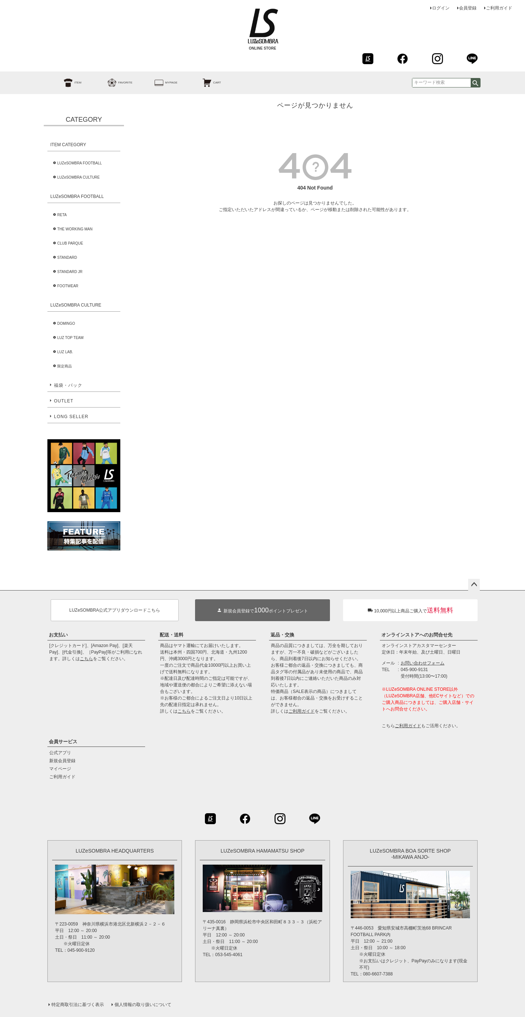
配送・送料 (171, 635)
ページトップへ (474, 585)
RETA (62, 215)
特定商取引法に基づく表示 (77, 1004)
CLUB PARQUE (70, 243)
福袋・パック (68, 385)
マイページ (60, 768)
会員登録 (468, 8)
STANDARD (67, 258)
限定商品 (64, 366)
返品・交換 (282, 635)
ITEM (64, 82)
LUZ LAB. (65, 352)
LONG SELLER (71, 416)
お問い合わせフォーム (422, 663)
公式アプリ (60, 752)
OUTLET (63, 401)
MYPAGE (158, 82)
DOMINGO (66, 324)
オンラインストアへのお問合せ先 (416, 635)
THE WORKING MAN (75, 229)
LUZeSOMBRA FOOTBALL (79, 163)
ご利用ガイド (499, 8)
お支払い (58, 635)
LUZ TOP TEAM (70, 338)
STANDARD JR (69, 272)
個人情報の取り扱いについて (142, 1004)
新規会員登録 (62, 760)
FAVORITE (111, 82)
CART (203, 82)
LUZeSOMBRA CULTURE (78, 177)
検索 (475, 82)
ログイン (441, 8)
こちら (86, 658)
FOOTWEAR (67, 286)
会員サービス (63, 741)
